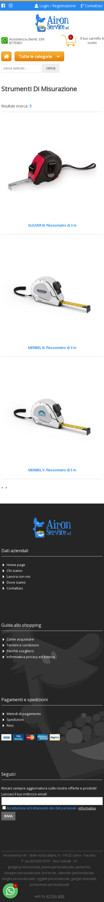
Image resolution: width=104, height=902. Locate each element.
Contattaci (94, 5)
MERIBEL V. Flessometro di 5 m (52, 470)
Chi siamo (14, 570)
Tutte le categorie (39, 56)
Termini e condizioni (23, 645)
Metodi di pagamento (24, 713)
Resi (10, 725)
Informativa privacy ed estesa (31, 656)
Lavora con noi (18, 576)
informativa (87, 808)
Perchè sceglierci (20, 651)
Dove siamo (16, 582)
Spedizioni (15, 719)
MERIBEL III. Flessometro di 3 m (52, 347)
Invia (8, 816)
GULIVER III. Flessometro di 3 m (52, 225)
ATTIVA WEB (55, 896)
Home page (16, 564)
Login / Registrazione (57, 5)
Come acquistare (20, 639)
